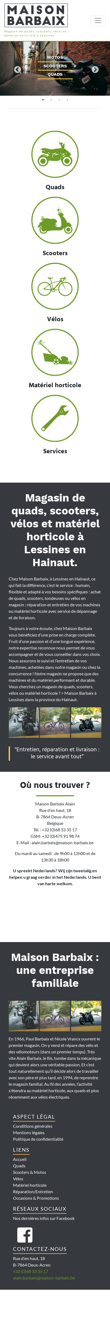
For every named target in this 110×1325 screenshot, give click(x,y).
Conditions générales (32, 1126)
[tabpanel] (55, 68)
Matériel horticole (29, 1185)
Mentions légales (29, 1132)
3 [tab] (59, 99)
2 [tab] (51, 99)
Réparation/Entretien (33, 1191)
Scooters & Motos (29, 1172)
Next (93, 68)
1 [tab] (43, 99)
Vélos (18, 1178)
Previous (16, 68)
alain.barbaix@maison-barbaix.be (44, 1277)
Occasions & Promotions (36, 1198)
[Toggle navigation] (98, 20)
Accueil (19, 1159)
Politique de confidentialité (38, 1138)
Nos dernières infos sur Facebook (44, 1218)
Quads (19, 1165)
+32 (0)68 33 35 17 (30, 1271)
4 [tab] (67, 99)
